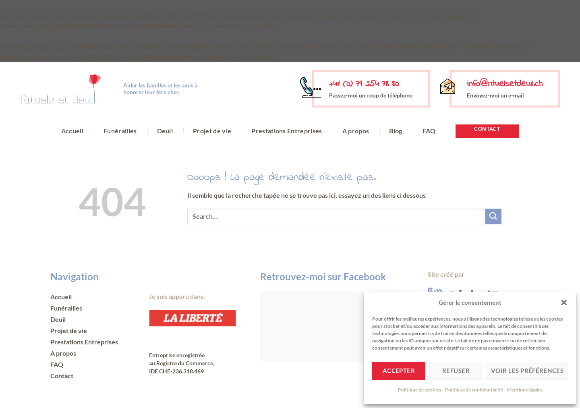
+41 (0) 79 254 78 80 (364, 84)
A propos (355, 131)
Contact (61, 375)
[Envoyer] (493, 216)
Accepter (399, 370)
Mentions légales (525, 390)
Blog (395, 131)
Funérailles (120, 131)
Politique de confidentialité (474, 390)
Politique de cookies (419, 390)
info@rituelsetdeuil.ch (505, 84)
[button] (564, 302)
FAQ (429, 131)
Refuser (456, 370)
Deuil (165, 131)
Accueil (72, 131)
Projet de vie (212, 131)
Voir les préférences (527, 370)
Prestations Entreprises (286, 131)
